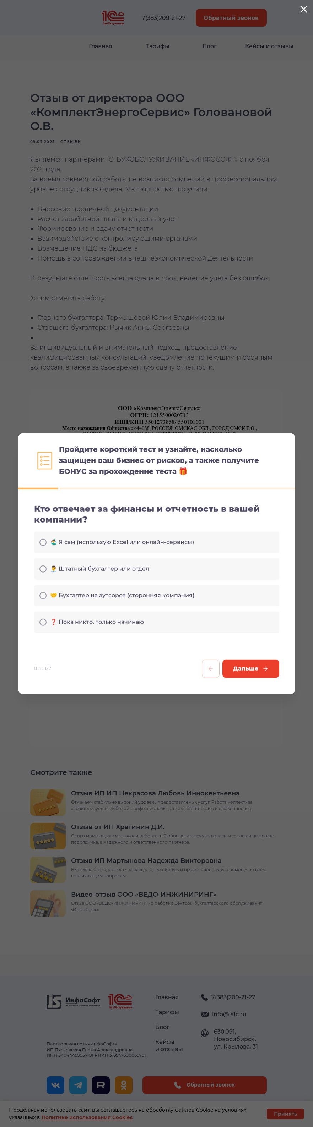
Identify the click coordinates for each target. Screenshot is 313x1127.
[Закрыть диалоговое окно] (303, 9)
